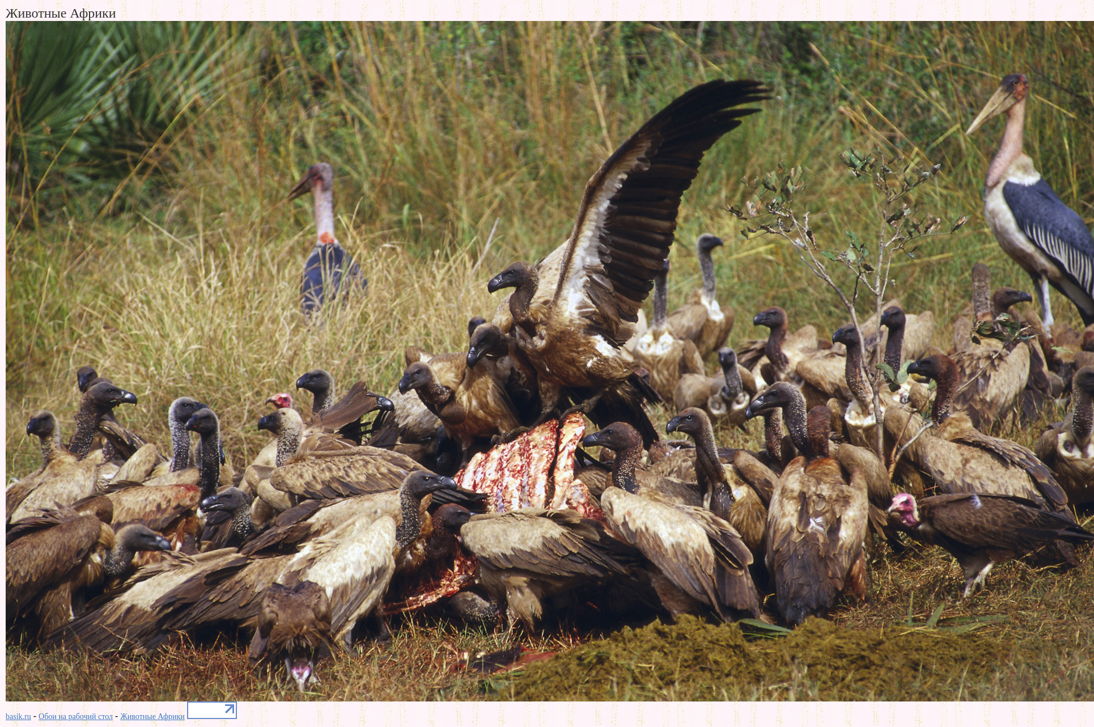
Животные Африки (152, 716)
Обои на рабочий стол (76, 716)
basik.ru (18, 716)
